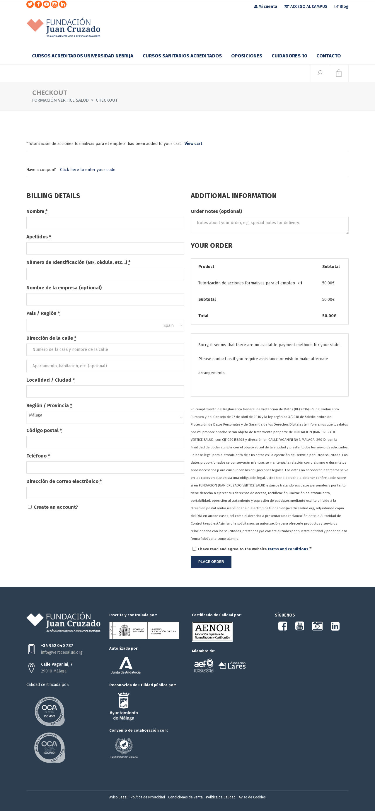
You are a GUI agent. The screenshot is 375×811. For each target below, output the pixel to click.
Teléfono (38, 456)
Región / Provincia (49, 405)
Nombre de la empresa (64, 288)
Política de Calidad (221, 797)
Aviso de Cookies (252, 797)
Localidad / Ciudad (50, 380)
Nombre (37, 211)
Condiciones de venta (185, 797)
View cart (193, 143)
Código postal (44, 430)
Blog (342, 6)
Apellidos (38, 237)
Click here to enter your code (87, 169)
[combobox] (105, 325)
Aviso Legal (118, 797)
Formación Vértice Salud (60, 100)
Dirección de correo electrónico (64, 481)
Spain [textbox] (168, 325)
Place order (211, 562)
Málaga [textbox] (35, 415)
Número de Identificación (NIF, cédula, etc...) (78, 262)
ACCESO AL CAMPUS (306, 6)
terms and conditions (288, 549)
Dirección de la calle (51, 338)
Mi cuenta (265, 6)
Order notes (216, 211)
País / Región (43, 313)
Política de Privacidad (148, 797)
